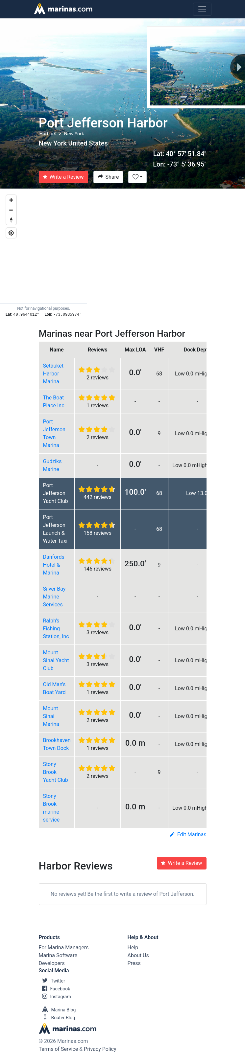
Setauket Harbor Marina (53, 374)
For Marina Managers (64, 947)
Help (133, 947)
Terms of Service (58, 1049)
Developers (52, 963)
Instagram (55, 996)
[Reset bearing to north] (11, 220)
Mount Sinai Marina (51, 716)
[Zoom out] (11, 210)
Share (108, 177)
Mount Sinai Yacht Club (56, 660)
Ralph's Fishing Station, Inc (56, 629)
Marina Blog (57, 1009)
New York (74, 134)
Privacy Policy (100, 1049)
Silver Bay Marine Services (54, 597)
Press (134, 963)
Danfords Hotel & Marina (53, 565)
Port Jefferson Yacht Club (55, 493)
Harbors (48, 134)
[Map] (122, 254)
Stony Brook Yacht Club (55, 772)
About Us (138, 955)
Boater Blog (57, 1017)
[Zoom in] (11, 200)
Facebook (54, 988)
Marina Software (58, 955)
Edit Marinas (188, 834)
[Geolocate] (11, 233)
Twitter (52, 980)
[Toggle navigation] (202, 9)
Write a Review (63, 177)
